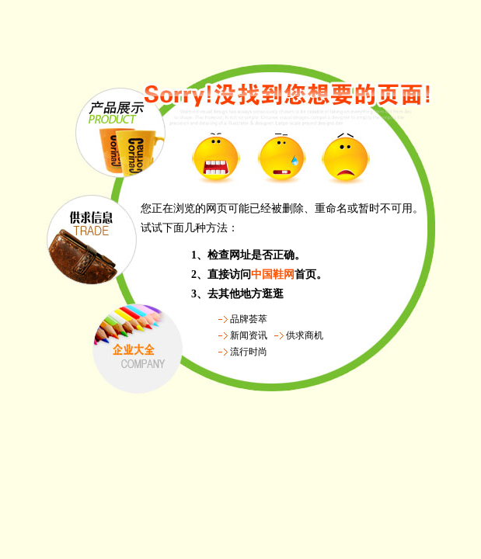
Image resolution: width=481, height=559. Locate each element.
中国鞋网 (273, 274)
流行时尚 (248, 351)
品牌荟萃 (248, 319)
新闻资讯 (248, 335)
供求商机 (304, 335)
